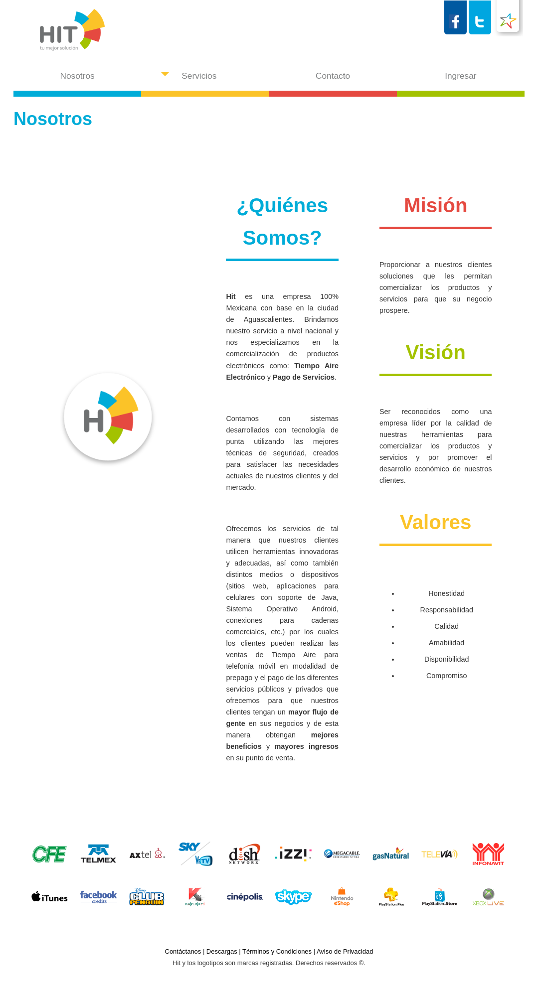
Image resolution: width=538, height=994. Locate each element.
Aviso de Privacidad (345, 951)
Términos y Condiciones (277, 951)
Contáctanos (183, 951)
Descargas (221, 951)
